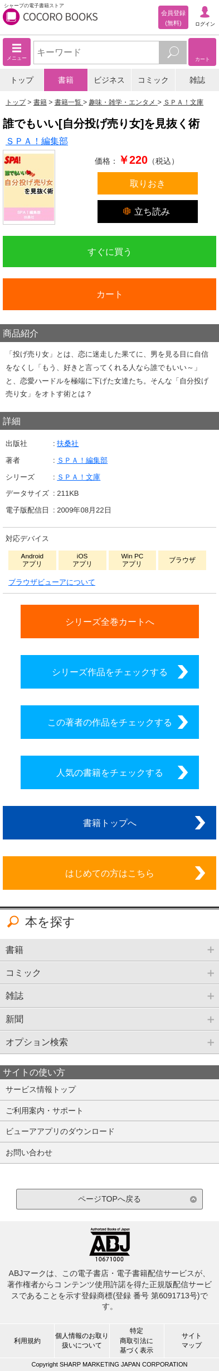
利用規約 (27, 1341)
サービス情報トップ (41, 1089)
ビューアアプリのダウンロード (60, 1131)
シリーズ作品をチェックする (110, 672)
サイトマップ (192, 1340)
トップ (21, 79)
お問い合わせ (29, 1152)
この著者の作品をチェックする (109, 722)
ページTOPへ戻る (109, 1198)
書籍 (66, 79)
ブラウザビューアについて (51, 582)
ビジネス (109, 79)
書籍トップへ (110, 823)
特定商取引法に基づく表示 (136, 1340)
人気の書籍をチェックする (109, 772)
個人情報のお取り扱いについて (82, 1340)
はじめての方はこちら (109, 873)
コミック (153, 79)
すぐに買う (109, 251)
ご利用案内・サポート (45, 1110)
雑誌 (197, 79)
